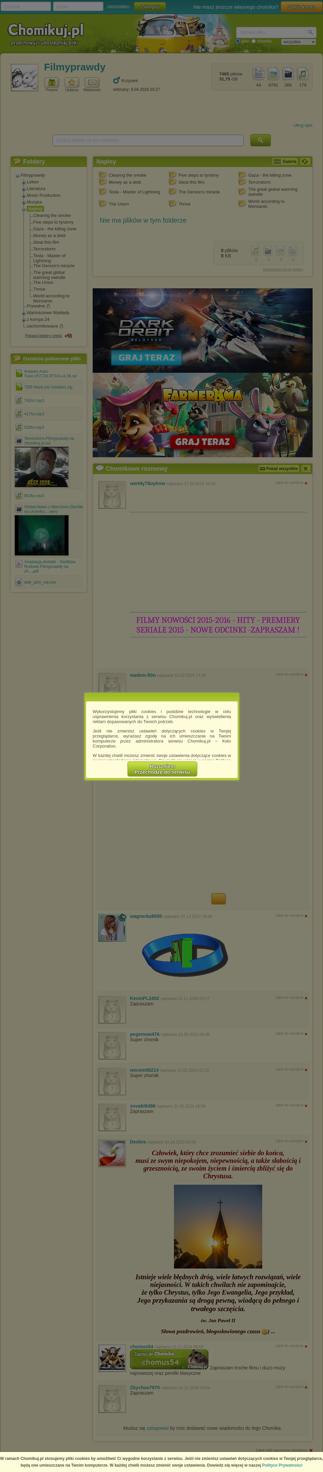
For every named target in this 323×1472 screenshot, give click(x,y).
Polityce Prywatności (282, 1465)
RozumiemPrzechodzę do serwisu (162, 769)
